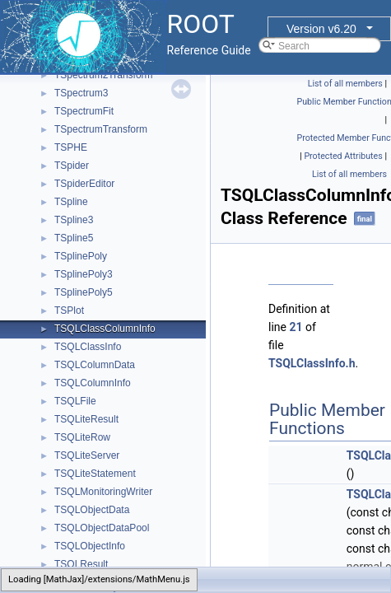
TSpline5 (73, 238)
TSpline (71, 202)
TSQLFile (75, 401)
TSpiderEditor (84, 183)
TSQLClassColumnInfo (105, 328)
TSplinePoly (80, 256)
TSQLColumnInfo (92, 383)
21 (295, 327)
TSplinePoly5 (83, 292)
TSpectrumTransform (100, 129)
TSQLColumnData (94, 365)
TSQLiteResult (86, 419)
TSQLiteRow (82, 437)
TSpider (71, 165)
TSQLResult (81, 564)
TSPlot (69, 310)
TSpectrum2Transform (103, 75)
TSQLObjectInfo (89, 546)
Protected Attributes (343, 156)
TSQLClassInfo (87, 347)
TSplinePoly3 (83, 274)
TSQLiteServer (86, 455)
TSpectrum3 (81, 93)
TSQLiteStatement (95, 473)
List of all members (345, 83)
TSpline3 (73, 220)
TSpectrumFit (84, 111)
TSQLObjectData (91, 510)
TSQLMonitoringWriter (103, 491)
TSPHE (70, 147)
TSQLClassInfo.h (311, 363)
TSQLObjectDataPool (101, 528)
